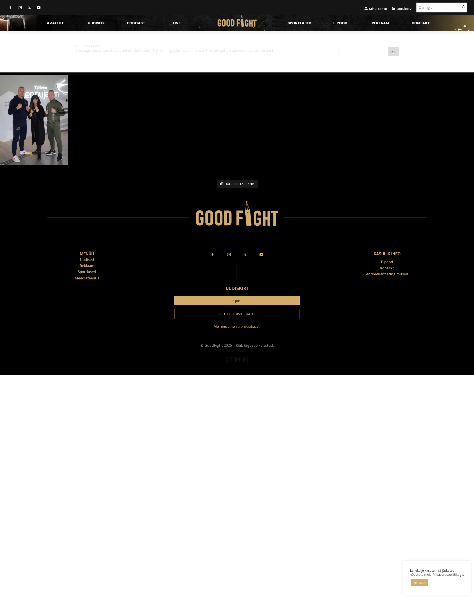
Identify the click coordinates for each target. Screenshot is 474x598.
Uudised (96, 24)
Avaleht (55, 24)
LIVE (177, 24)
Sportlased (299, 24)
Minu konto (378, 9)
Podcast (136, 24)
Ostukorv (403, 9)
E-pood (340, 24)
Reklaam (380, 24)
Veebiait (237, 393)
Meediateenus (87, 300)
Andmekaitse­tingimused (387, 296)
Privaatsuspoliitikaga (423, 574)
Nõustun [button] (409, 583)
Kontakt (421, 24)
